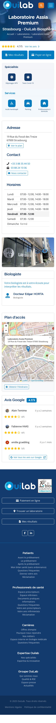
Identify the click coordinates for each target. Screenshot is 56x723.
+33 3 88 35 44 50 (20, 163)
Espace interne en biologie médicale (28, 639)
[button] (28, 349)
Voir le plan (15, 145)
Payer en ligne (41, 55)
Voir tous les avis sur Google (28, 457)
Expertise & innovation (28, 660)
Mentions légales (13, 707)
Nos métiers (29, 636)
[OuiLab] (18, 5)
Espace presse (29, 682)
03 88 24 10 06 (19, 167)
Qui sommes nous (29, 676)
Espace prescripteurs (28, 591)
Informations (28, 601)
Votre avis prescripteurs (29, 608)
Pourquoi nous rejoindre (28, 632)
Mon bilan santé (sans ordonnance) (28, 567)
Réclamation (28, 577)
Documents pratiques (28, 598)
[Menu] (51, 5)
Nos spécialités (28, 657)
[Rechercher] (41, 5)
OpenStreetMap (37, 381)
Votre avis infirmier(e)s (28, 611)
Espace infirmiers (28, 595)
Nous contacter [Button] (17, 173)
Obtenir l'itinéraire (17, 386)
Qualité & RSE (29, 679)
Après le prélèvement (28, 564)
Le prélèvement (28, 560)
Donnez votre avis (28, 573)
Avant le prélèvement (28, 557)
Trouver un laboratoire (28, 511)
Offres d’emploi (28, 629)
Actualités (29, 685)
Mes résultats (15, 55)
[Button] (4, 252)
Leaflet (23, 381)
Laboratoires (23, 34)
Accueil (10, 34)
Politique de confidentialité (37, 707)
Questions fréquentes (29, 570)
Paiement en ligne (28, 500)
